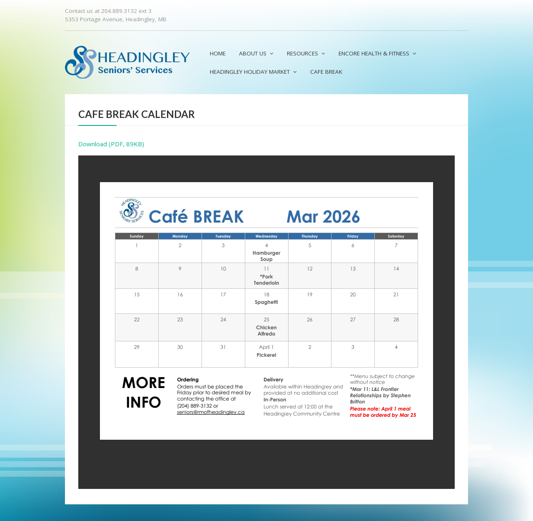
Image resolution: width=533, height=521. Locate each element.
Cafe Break (326, 71)
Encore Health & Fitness (374, 53)
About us (252, 53)
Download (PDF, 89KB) (111, 144)
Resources (302, 53)
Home (218, 53)
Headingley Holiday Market (250, 71)
